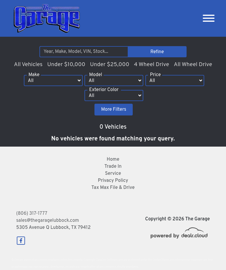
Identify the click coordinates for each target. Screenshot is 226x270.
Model (95, 75)
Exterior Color (104, 90)
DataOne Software (107, 259)
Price (155, 75)
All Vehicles (28, 64)
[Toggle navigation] (208, 18)
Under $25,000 (109, 64)
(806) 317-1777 (31, 214)
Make (34, 75)
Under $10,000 (66, 64)
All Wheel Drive (193, 64)
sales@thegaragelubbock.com (47, 221)
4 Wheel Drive (151, 64)
